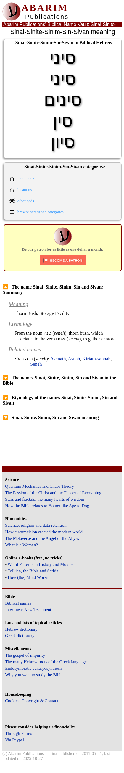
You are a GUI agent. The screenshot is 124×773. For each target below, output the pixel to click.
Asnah (74, 358)
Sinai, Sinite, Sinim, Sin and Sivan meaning (51, 417)
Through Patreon (19, 733)
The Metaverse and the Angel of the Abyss (42, 538)
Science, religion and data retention (35, 525)
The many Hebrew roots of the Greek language (46, 661)
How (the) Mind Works (28, 577)
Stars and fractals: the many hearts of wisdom (44, 499)
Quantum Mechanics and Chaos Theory (39, 486)
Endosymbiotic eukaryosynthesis (33, 668)
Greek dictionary (19, 635)
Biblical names (18, 603)
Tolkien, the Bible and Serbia (33, 571)
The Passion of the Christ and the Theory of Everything (53, 492)
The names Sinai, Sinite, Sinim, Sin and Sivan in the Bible (59, 380)
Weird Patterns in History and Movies (40, 564)
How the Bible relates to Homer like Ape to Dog (47, 505)
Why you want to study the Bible (33, 674)
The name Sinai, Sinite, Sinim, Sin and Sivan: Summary (53, 289)
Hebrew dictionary (21, 629)
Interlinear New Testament (28, 609)
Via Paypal (14, 739)
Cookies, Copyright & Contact (31, 700)
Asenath (58, 358)
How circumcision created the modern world (44, 531)
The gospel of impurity (25, 655)
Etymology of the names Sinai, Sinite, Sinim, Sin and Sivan (60, 400)
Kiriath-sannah (96, 358)
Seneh (36, 364)
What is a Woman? (21, 544)
